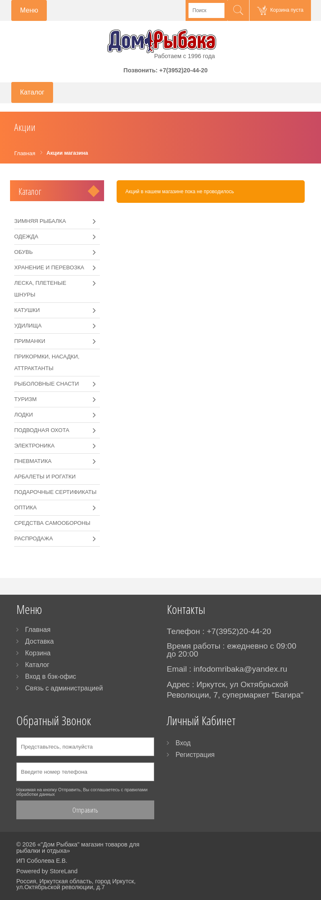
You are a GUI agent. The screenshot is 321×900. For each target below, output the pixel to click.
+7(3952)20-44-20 (183, 70)
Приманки (29, 341)
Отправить (85, 810)
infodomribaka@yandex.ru (240, 669)
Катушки (27, 310)
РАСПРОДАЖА (33, 538)
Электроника (34, 445)
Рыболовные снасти (46, 384)
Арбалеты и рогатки (45, 476)
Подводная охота (41, 430)
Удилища (28, 325)
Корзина (38, 653)
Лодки (23, 415)
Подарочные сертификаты (55, 492)
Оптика (25, 507)
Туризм (25, 399)
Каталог (29, 191)
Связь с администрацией (64, 688)
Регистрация (195, 754)
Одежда (26, 236)
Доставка (39, 641)
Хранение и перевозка (49, 267)
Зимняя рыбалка (40, 221)
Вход (183, 743)
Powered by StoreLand (46, 871)
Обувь (23, 252)
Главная (38, 629)
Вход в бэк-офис (50, 676)
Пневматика (32, 461)
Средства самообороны (52, 523)
